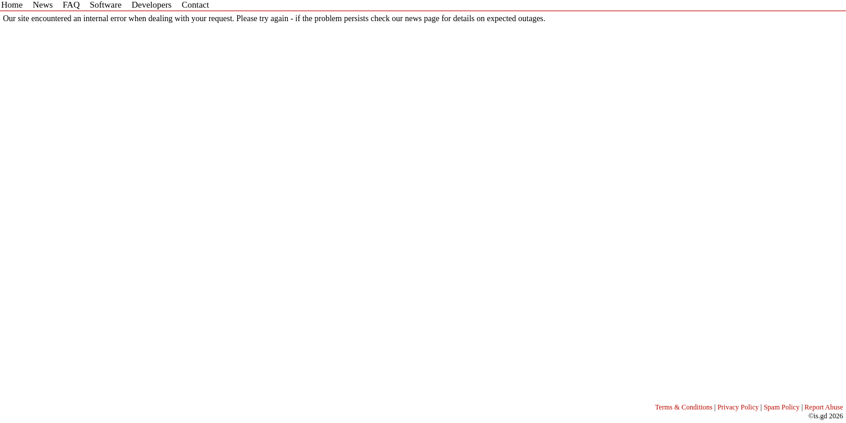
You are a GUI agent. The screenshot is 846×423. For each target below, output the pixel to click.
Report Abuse (823, 407)
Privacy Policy (737, 407)
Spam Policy (782, 407)
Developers (152, 4)
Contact (195, 4)
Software (106, 4)
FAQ (71, 4)
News (43, 4)
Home (12, 4)
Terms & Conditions (684, 407)
